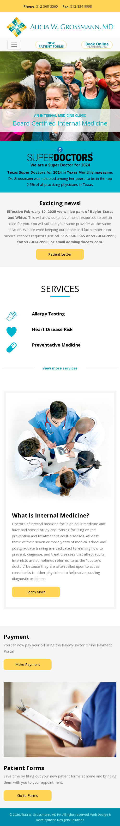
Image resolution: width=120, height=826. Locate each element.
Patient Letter (60, 254)
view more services (60, 368)
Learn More (36, 591)
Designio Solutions (70, 820)
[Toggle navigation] (14, 45)
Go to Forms (27, 795)
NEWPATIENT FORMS (51, 44)
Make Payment (27, 664)
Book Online (97, 44)
